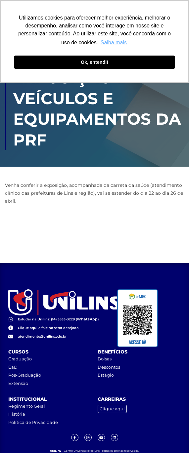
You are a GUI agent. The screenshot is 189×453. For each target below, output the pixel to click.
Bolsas (105, 345)
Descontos (109, 352)
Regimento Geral (26, 391)
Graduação (20, 345)
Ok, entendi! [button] (94, 62)
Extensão (18, 369)
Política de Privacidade (33, 408)
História (16, 400)
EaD (13, 352)
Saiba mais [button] (114, 42)
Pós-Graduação (24, 361)
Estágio (106, 361)
